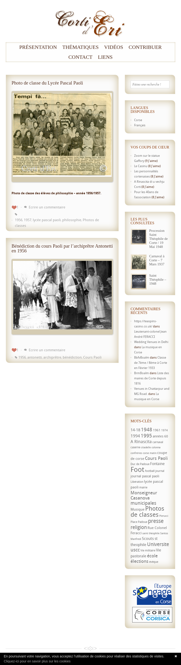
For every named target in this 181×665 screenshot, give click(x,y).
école (152, 556)
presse (156, 521)
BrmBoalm (141, 373)
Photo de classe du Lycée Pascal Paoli (47, 82)
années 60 (160, 436)
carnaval (157, 442)
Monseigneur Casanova (144, 495)
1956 (18, 219)
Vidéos (113, 47)
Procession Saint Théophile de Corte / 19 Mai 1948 (158, 239)
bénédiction (72, 357)
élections (139, 561)
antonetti (34, 357)
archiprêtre (52, 357)
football (150, 471)
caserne (135, 447)
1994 (135, 436)
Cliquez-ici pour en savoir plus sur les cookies (37, 661)
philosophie (71, 219)
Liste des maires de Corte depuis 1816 (151, 378)
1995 (146, 435)
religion (139, 527)
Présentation (38, 47)
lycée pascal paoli (47, 219)
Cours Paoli (92, 357)
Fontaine (157, 463)
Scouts (148, 538)
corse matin (149, 453)
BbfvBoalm (141, 357)
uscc (135, 549)
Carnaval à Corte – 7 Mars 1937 (157, 260)
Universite (158, 544)
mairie (143, 487)
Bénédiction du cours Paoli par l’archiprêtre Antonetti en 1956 (62, 248)
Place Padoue (139, 522)
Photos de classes (147, 511)
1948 (146, 429)
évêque (153, 562)
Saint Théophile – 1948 (157, 279)
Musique (137, 509)
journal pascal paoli (145, 476)
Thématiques (80, 47)
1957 (27, 219)
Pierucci (163, 515)
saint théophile (151, 533)
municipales (143, 503)
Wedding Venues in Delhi (151, 342)
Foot (137, 469)
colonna (156, 447)
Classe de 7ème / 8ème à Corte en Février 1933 (150, 362)
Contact (80, 57)
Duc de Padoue (140, 464)
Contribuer (145, 47)
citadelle (146, 447)
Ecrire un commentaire (47, 207)
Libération (137, 482)
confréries (136, 453)
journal (159, 471)
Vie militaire (147, 550)
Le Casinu (140, 166)
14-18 (135, 429)
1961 (156, 430)
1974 (164, 430)
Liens (105, 57)
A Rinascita (141, 441)
